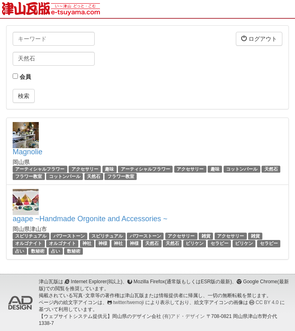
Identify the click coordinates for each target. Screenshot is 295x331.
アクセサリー (84, 169)
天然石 (271, 169)
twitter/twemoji (128, 302)
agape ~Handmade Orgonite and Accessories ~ (90, 219)
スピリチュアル (31, 235)
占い (19, 251)
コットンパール (241, 169)
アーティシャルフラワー (39, 169)
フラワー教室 (28, 176)
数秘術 (37, 251)
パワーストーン (69, 235)
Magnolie (27, 152)
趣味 (109, 169)
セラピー (219, 243)
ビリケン (195, 243)
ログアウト (259, 38)
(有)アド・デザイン (183, 316)
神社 (86, 243)
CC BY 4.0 (267, 302)
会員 (22, 76)
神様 (102, 243)
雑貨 (206, 235)
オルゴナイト (28, 243)
